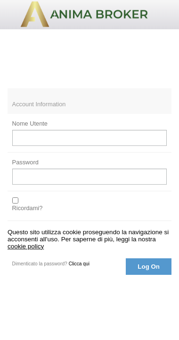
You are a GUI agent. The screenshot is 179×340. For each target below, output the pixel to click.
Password (25, 162)
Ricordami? (27, 208)
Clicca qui (79, 263)
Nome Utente (30, 123)
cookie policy (26, 246)
